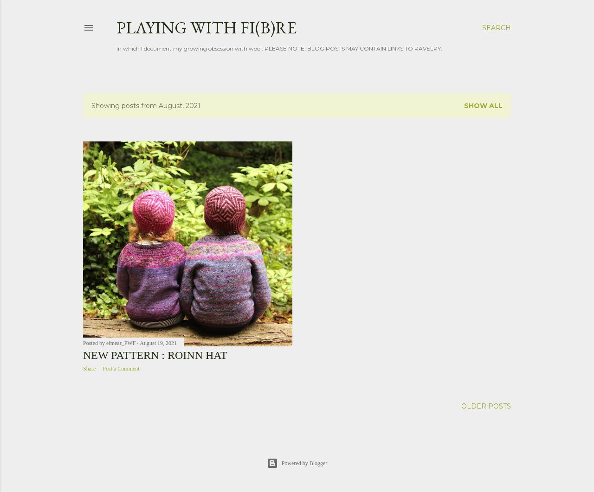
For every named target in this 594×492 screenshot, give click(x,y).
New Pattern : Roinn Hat (155, 355)
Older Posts (486, 406)
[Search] (496, 28)
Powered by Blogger (297, 463)
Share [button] (89, 368)
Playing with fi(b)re (206, 27)
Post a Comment (121, 368)
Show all (483, 106)
